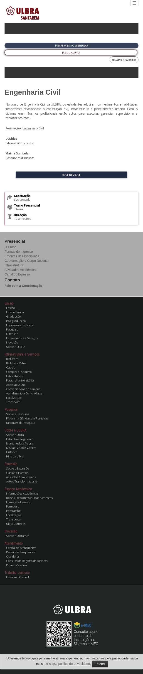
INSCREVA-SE (71, 175)
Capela (10, 367)
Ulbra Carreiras (16, 524)
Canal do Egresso (17, 274)
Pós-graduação (16, 321)
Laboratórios (14, 376)
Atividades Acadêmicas (21, 270)
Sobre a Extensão (17, 468)
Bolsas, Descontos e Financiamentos (29, 498)
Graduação (13, 316)
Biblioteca (12, 359)
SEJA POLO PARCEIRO (124, 60)
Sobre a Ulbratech (17, 536)
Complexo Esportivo (19, 372)
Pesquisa (12, 329)
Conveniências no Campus (23, 389)
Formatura (13, 506)
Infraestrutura (14, 265)
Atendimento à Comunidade (24, 393)
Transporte (13, 402)
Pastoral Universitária (20, 380)
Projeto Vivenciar (17, 565)
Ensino (10, 308)
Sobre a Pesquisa (17, 414)
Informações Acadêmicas (22, 493)
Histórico (11, 452)
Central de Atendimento (21, 548)
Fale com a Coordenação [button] (23, 286)
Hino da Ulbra (15, 456)
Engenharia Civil (33, 92)
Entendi (100, 664)
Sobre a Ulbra (15, 435)
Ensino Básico (15, 312)
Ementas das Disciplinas (22, 256)
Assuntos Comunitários (21, 477)
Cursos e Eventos (17, 473)
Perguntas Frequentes (20, 552)
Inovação (12, 342)
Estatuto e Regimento (19, 439)
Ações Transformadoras (21, 481)
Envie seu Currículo (18, 577)
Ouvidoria (12, 556)
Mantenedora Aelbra (19, 443)
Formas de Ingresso (19, 251)
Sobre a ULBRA (15, 347)
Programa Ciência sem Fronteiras (27, 418)
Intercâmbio (13, 511)
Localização (13, 398)
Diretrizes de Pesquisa (20, 423)
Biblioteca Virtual (16, 363)
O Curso (10, 247)
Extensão (12, 334)
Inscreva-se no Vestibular (71, 45)
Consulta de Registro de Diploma (27, 561)
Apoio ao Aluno (15, 385)
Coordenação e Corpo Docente (27, 261)
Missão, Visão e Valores (21, 448)
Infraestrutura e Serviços (22, 338)
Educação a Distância (19, 325)
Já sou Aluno (71, 52)
